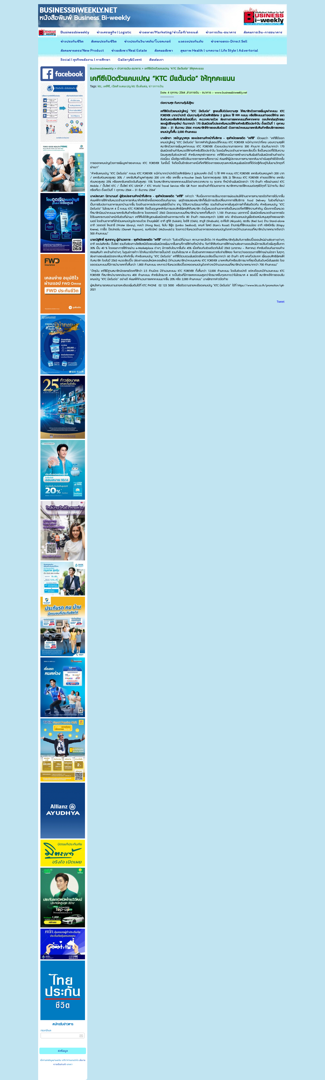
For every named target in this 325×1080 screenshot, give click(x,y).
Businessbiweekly (102, 68)
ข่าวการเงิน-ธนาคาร (129, 68)
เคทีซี (106, 86)
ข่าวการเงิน (156, 86)
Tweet (280, 301)
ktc (99, 86)
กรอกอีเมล (46, 1030)
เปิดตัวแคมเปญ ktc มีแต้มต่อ (129, 86)
